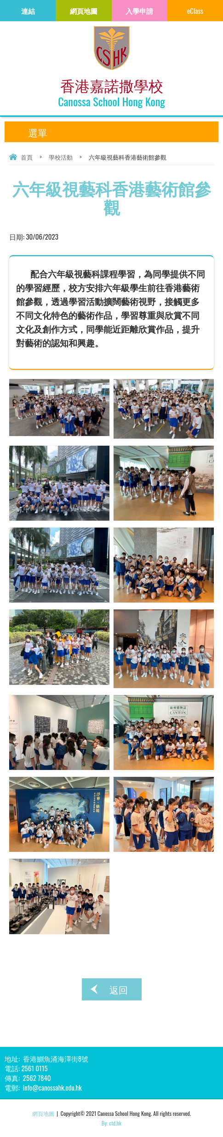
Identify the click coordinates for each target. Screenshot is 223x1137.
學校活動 (61, 156)
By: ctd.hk (111, 1123)
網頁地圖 (43, 1113)
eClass (195, 11)
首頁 (27, 156)
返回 (118, 989)
